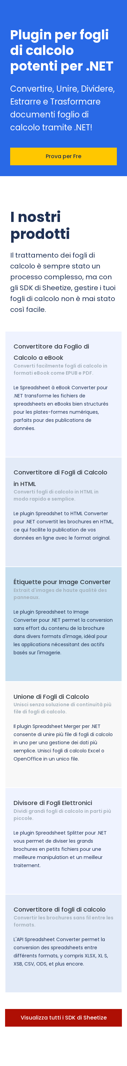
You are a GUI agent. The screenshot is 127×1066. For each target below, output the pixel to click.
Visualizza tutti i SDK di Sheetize (64, 1018)
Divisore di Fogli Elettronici (53, 803)
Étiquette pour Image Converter (62, 582)
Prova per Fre (63, 156)
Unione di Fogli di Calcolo (51, 696)
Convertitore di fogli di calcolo (60, 909)
